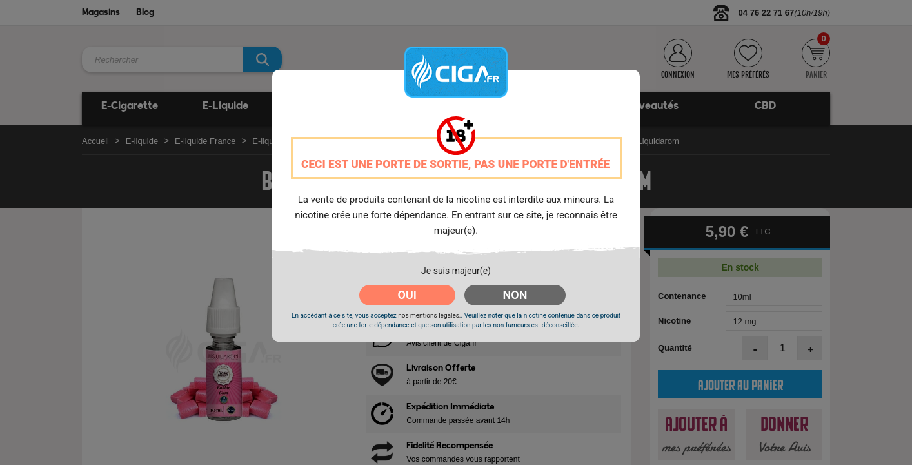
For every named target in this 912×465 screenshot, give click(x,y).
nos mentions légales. (429, 315)
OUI (407, 295)
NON (515, 295)
